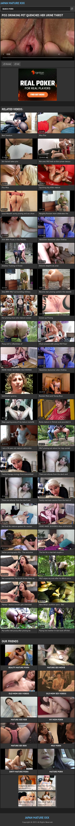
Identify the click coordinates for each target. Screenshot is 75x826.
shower (8, 64)
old (18, 64)
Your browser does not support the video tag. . (37, 39)
